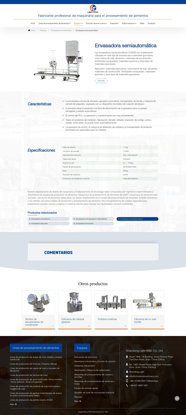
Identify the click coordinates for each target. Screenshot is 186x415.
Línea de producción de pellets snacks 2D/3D (31, 400)
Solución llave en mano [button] (95, 23)
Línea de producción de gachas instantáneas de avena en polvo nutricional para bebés (36, 394)
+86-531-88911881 (138, 385)
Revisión (78, 397)
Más (12, 404)
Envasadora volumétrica (40, 219)
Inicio (33, 23)
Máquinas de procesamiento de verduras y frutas (94, 382)
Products (43, 30)
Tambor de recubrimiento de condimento (34, 322)
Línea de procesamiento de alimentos (36, 348)
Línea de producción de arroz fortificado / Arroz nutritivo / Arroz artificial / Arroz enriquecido (36, 380)
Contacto (151, 23)
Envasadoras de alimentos (61, 30)
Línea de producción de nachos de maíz (29, 375)
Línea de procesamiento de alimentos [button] (54, 23)
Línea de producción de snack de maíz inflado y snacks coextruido (36, 358)
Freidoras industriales (84, 365)
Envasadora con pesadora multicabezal (91, 219)
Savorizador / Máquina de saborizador (92, 370)
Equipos (82, 348)
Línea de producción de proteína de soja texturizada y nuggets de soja (35, 387)
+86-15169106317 (138, 381)
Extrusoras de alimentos (85, 357)
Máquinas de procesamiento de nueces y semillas (93, 375)
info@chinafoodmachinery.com (143, 376)
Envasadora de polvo (39, 223)
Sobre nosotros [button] (128, 23)
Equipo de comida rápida (86, 388)
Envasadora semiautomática (131, 219)
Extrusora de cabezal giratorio (73, 320)
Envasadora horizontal (84, 223)
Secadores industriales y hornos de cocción (94, 361)
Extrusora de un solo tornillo (145, 320)
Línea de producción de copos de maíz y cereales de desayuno (35, 369)
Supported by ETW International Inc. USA (93, 412)
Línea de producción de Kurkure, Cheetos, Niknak (33, 364)
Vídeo (142, 23)
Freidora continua (107, 319)
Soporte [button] (113, 23)
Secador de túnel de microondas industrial (94, 392)
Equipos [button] (77, 23)
